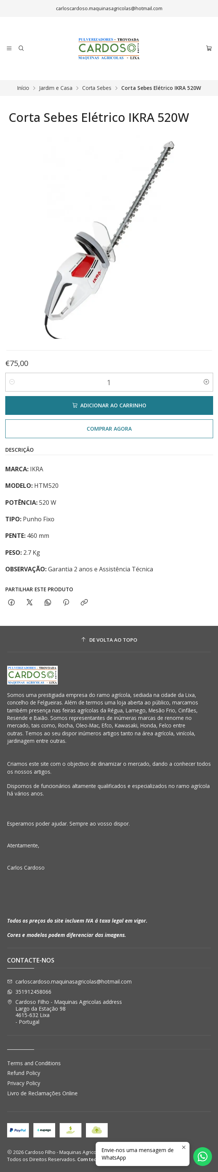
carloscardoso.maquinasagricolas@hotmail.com (69, 981)
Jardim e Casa (55, 88)
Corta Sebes (96, 88)
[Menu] (9, 48)
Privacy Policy (23, 1083)
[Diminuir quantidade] (12, 382)
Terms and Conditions (34, 1063)
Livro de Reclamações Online (42, 1093)
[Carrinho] (208, 48)
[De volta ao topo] (109, 640)
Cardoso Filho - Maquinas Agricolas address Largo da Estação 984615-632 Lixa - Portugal (64, 1011)
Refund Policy (23, 1072)
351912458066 (29, 991)
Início (23, 88)
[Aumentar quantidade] (206, 382)
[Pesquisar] (21, 48)
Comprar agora (109, 428)
